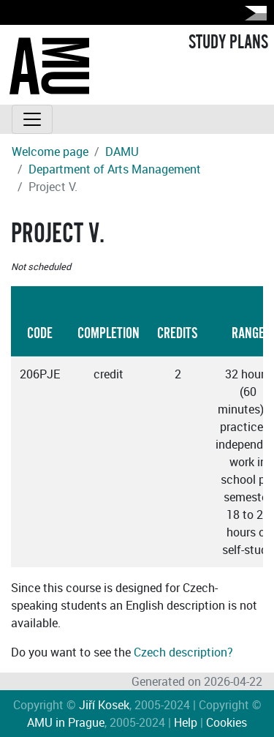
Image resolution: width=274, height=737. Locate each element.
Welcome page (50, 151)
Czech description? (183, 652)
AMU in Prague (65, 722)
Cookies (226, 722)
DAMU (122, 151)
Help (185, 722)
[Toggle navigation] (32, 119)
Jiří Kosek (104, 705)
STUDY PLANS (228, 42)
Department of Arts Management (114, 169)
